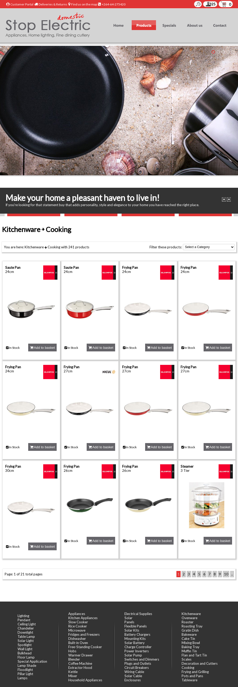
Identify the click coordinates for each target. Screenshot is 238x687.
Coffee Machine (80, 663)
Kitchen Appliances (83, 618)
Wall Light (25, 649)
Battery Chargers (137, 634)
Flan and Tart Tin (194, 655)
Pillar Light (25, 674)
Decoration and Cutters (200, 663)
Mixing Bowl (191, 643)
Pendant (24, 620)
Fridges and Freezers (84, 634)
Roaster (188, 622)
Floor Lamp (26, 657)
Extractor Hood (80, 668)
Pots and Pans (192, 676)
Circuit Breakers (136, 668)
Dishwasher (77, 639)
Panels (129, 622)
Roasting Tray (192, 626)
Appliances (76, 614)
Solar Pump (133, 655)
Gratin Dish (190, 630)
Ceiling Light (27, 624)
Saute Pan (12, 267)
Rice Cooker (77, 626)
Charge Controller (138, 647)
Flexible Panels (135, 626)
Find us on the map (84, 4)
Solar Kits (131, 630)
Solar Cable (133, 676)
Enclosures (132, 680)
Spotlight (25, 645)
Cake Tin (188, 639)
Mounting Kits (135, 639)
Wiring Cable (134, 672)
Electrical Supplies (138, 614)
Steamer (187, 466)
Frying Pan (130, 267)
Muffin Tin (189, 651)
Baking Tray (190, 647)
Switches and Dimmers (141, 659)
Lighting (23, 616)
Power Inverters (136, 651)
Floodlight (25, 670)
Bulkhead (25, 653)
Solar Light (26, 641)
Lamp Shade (27, 665)
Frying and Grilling (195, 672)
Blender (74, 659)
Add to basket (42, 348)
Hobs (72, 651)
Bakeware (189, 634)
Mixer (72, 676)
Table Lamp (26, 636)
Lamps (22, 678)
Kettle (73, 672)
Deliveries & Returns (53, 4)
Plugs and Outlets (137, 663)
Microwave (76, 630)
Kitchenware (34, 247)
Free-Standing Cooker (85, 647)
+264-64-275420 (113, 4)
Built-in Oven (78, 643)
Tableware (189, 680)
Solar (128, 618)
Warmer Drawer (80, 655)
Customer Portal (21, 4)
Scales (186, 659)
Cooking (54, 247)
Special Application (32, 661)
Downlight (25, 632)
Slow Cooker (78, 622)
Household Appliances (85, 680)
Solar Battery (134, 643)
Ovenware (189, 618)
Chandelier (26, 628)
